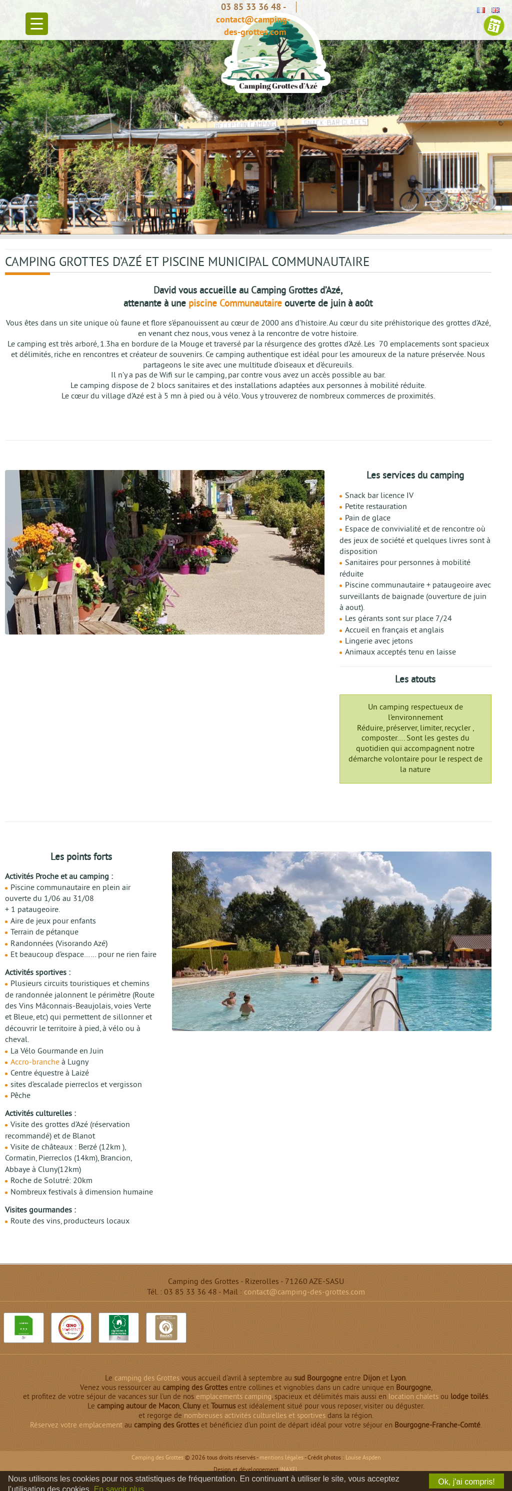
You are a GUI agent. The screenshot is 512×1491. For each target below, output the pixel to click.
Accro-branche (35, 1063)
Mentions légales (282, 1458)
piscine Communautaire (235, 304)
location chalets (413, 1397)
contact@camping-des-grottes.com (304, 1293)
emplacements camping (234, 1397)
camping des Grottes (147, 1379)
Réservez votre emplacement (76, 1425)
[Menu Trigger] (37, 23)
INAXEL (289, 1470)
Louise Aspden (363, 1458)
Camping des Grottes (158, 1458)
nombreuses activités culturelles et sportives (255, 1416)
